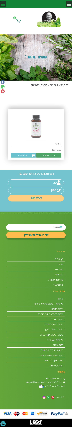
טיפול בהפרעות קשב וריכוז (50, 314)
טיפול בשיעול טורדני (53, 324)
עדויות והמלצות (55, 279)
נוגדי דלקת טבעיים (54, 360)
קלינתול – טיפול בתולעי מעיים (48, 303)
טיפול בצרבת (57, 319)
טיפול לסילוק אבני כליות (51, 334)
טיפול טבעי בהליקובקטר (51, 355)
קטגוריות (54, 85)
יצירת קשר (58, 284)
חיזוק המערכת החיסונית (51, 350)
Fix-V (60, 298)
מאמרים (59, 274)
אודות (60, 264)
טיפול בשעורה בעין (54, 329)
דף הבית (64, 85)
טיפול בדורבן (57, 309)
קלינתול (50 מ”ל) (54, 339)
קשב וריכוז (58, 345)
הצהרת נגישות (56, 365)
